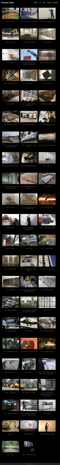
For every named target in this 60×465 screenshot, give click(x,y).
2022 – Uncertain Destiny (29, 42)
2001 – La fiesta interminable (29, 454)
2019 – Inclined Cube (47, 83)
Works (36, 2)
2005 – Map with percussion (47, 351)
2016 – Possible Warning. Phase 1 (29, 165)
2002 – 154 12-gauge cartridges (47, 434)
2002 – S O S (11, 434)
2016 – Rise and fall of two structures (10, 165)
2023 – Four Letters (10, 42)
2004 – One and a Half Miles (28, 392)
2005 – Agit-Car (28, 372)
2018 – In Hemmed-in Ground (10, 124)
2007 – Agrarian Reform (10, 330)
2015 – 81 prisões (10, 207)
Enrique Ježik (8, 3)
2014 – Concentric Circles (47, 207)
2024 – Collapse (10, 21)
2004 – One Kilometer (11, 392)
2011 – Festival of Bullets (10, 269)
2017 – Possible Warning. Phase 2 (47, 124)
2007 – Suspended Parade (10, 310)
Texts (44, 2)
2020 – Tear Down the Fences (47, 62)
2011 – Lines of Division (47, 248)
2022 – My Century (47, 42)
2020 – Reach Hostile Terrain (10, 83)
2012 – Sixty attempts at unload (47, 227)
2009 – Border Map (10, 289)
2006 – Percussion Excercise (10, 351)
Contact (49, 2)
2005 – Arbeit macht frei (10, 372)
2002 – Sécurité (47, 413)
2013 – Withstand (11, 227)
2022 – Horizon (10, 62)
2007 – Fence (47, 310)
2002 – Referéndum (28, 434)
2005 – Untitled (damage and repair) (29, 351)
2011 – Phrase (28, 248)
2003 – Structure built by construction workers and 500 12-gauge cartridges (47, 394)
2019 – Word (29, 83)
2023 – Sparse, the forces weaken (29, 21)
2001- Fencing (10, 454)
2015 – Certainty (47, 186)
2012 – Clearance (11, 248)
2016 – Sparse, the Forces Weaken (47, 145)
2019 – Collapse (10, 104)
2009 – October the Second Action (47, 269)
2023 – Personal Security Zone (47, 21)
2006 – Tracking (29, 330)
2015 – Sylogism (47, 165)
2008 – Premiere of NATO (47, 289)
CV (40, 2)
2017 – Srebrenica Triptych (29, 124)
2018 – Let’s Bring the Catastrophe (47, 104)
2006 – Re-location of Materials (47, 330)
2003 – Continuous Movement (10, 413)
